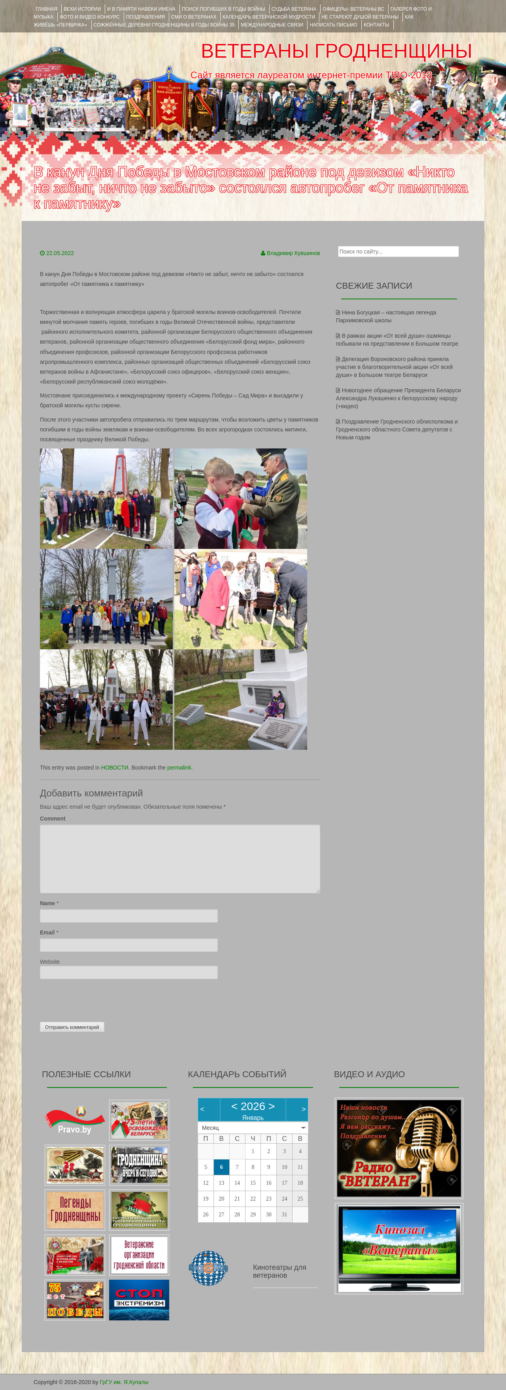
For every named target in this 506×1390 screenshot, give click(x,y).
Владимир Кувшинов (293, 253)
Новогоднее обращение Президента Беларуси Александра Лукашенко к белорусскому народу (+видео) (398, 398)
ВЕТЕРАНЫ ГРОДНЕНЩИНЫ (336, 51)
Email (47, 932)
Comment (53, 818)
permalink (179, 767)
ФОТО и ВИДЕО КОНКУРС (89, 17)
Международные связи (272, 25)
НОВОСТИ (114, 767)
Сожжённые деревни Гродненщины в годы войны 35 (164, 25)
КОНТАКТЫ (376, 25)
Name (47, 903)
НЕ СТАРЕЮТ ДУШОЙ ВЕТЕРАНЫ (359, 17)
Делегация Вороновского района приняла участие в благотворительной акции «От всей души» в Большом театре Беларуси (394, 367)
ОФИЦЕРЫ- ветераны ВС (353, 9)
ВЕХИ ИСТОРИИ (82, 9)
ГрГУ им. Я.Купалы (124, 1382)
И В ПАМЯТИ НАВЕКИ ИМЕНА (141, 9)
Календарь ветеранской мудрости (269, 17)
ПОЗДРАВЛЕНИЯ (145, 17)
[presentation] (100, 998)
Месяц (210, 1128)
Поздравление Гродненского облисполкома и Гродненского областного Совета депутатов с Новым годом (397, 429)
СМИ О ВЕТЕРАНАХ (193, 17)
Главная (46, 9)
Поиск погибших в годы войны (223, 9)
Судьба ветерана (294, 9)
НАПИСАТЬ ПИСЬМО (333, 25)
